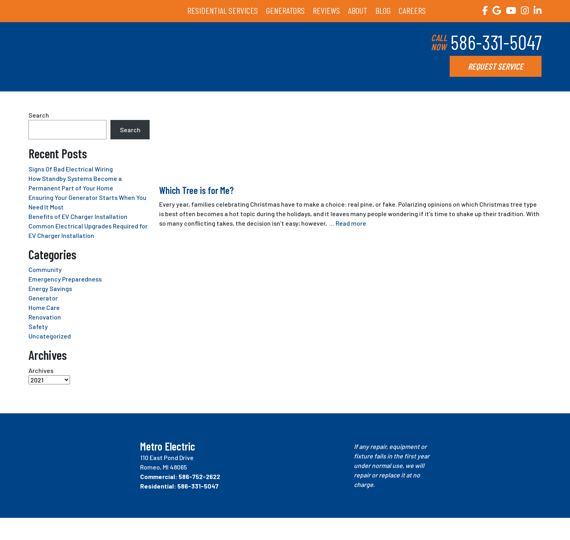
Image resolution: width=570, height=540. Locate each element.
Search (38, 115)
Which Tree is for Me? (196, 190)
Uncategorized (49, 336)
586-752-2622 (199, 476)
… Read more (347, 223)
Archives (40, 370)
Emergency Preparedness (65, 279)
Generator (43, 298)
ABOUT (357, 10)
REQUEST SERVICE (495, 66)
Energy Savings (50, 288)
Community (45, 269)
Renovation (44, 317)
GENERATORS (285, 10)
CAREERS (412, 10)
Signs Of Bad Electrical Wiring (70, 169)
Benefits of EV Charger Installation (77, 216)
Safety (38, 326)
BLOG (383, 10)
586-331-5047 (496, 42)
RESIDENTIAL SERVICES (222, 10)
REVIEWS (326, 10)
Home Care (44, 307)
